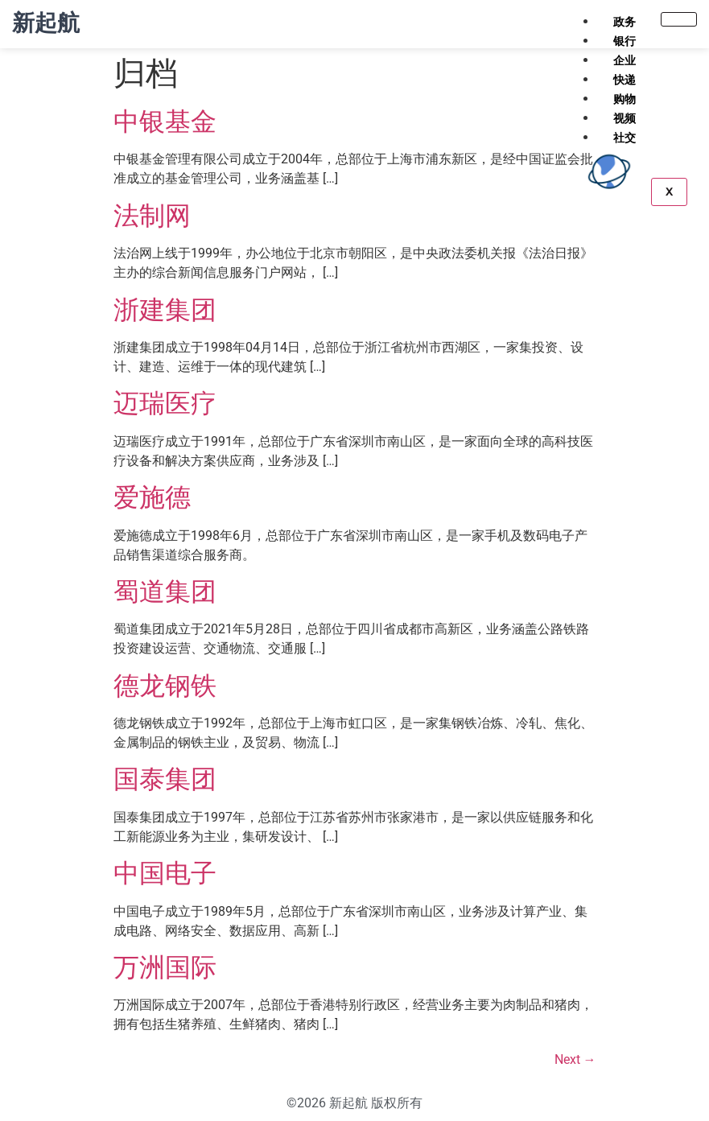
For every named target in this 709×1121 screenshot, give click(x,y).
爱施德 (152, 497)
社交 (624, 137)
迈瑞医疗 (164, 403)
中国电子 (164, 873)
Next (575, 1059)
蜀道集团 (164, 591)
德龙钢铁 (164, 685)
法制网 (152, 215)
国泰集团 (164, 779)
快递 (624, 79)
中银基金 (164, 121)
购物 (624, 99)
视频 (624, 118)
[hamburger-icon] (679, 19)
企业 (624, 60)
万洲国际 (164, 967)
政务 (624, 21)
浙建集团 (164, 310)
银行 (624, 41)
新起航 (46, 23)
